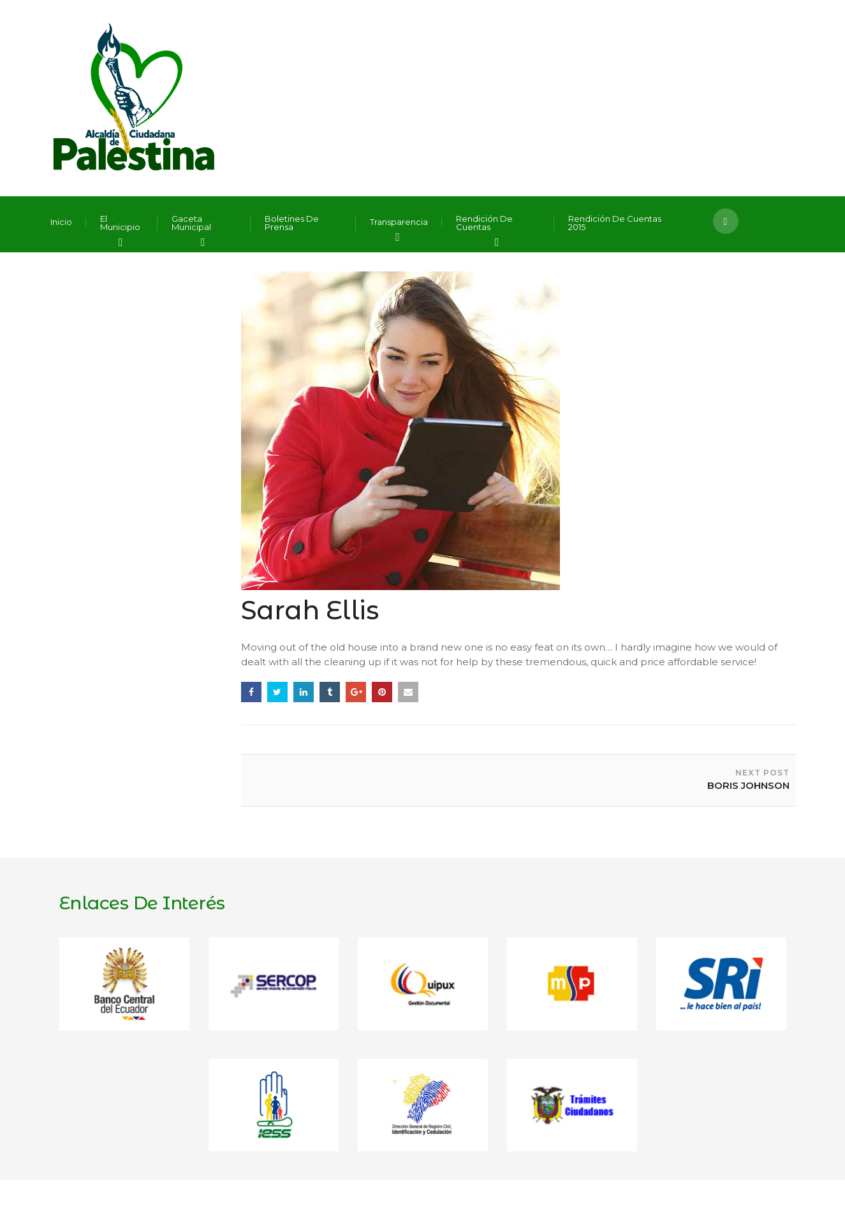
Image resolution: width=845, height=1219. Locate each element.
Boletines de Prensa (292, 223)
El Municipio (120, 223)
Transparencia (399, 222)
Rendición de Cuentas (484, 223)
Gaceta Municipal (191, 223)
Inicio (61, 222)
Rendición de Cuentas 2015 (614, 223)
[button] (725, 221)
